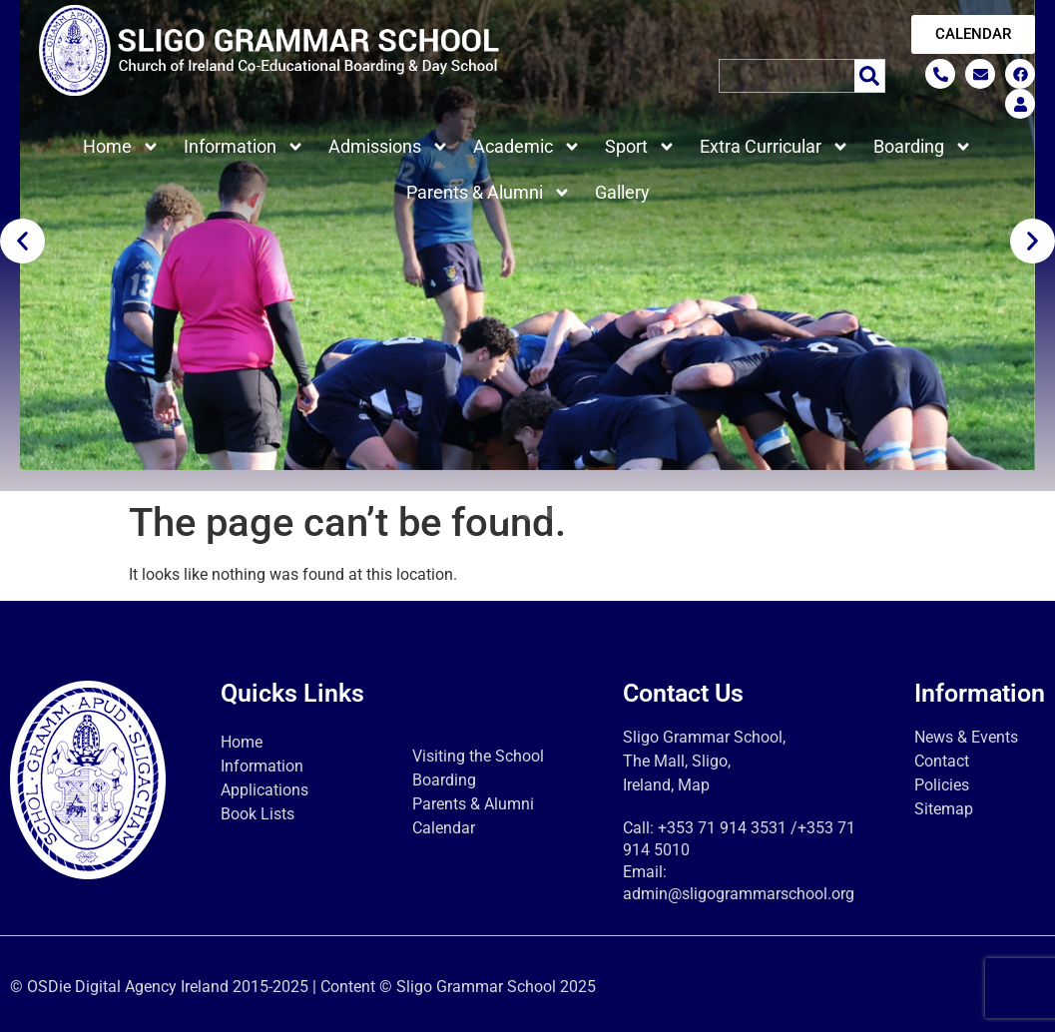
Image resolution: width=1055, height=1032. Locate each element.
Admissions (388, 147)
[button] (22, 241)
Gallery (622, 192)
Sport (640, 147)
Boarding (922, 147)
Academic (527, 147)
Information (244, 147)
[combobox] (786, 76)
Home (121, 147)
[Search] (869, 76)
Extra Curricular (774, 147)
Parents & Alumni (488, 193)
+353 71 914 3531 (722, 827)
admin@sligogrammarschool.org (738, 893)
